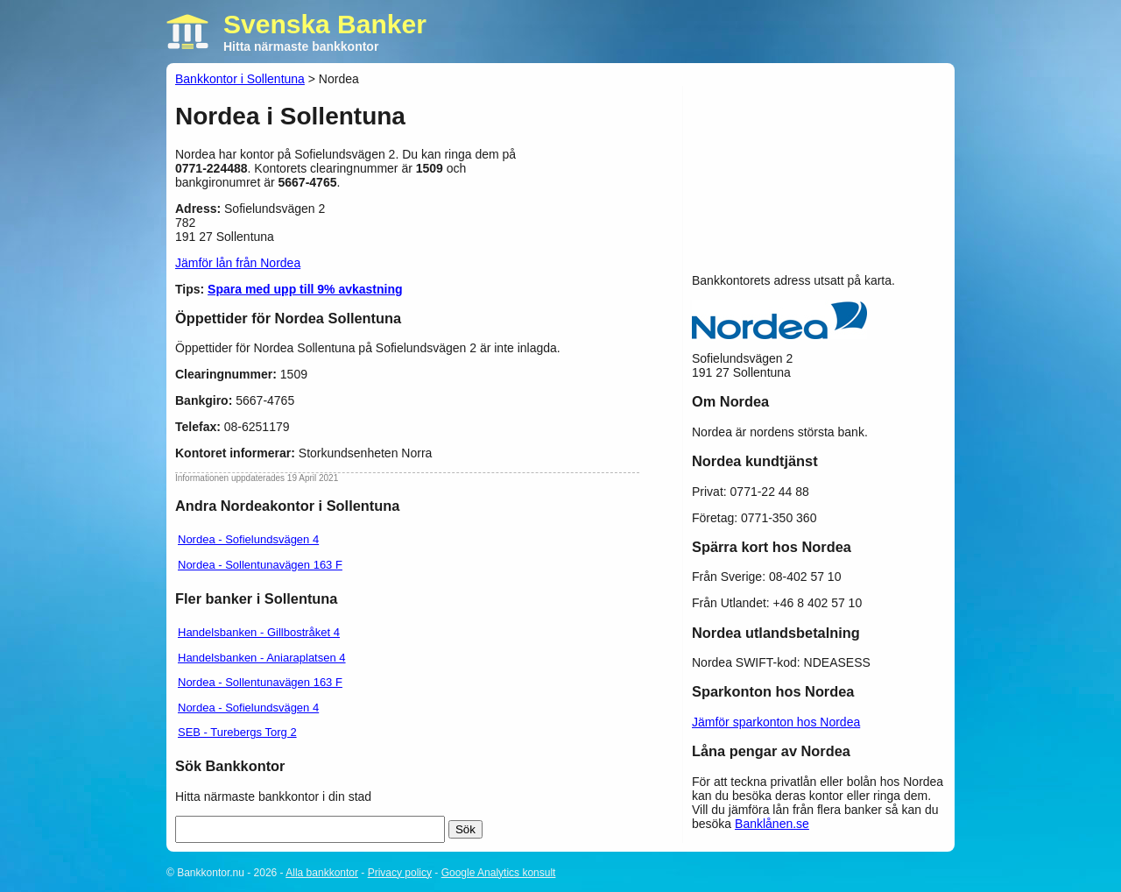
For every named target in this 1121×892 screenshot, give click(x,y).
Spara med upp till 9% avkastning (305, 289)
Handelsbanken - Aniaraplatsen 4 (262, 657)
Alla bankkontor (322, 873)
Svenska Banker (325, 24)
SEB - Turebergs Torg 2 (237, 732)
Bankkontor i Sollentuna (240, 79)
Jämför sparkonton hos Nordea (776, 722)
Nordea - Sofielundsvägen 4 (248, 539)
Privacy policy (400, 873)
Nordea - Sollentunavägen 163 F (260, 564)
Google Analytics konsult (498, 873)
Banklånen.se (772, 824)
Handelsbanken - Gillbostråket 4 (259, 632)
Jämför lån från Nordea (237, 263)
